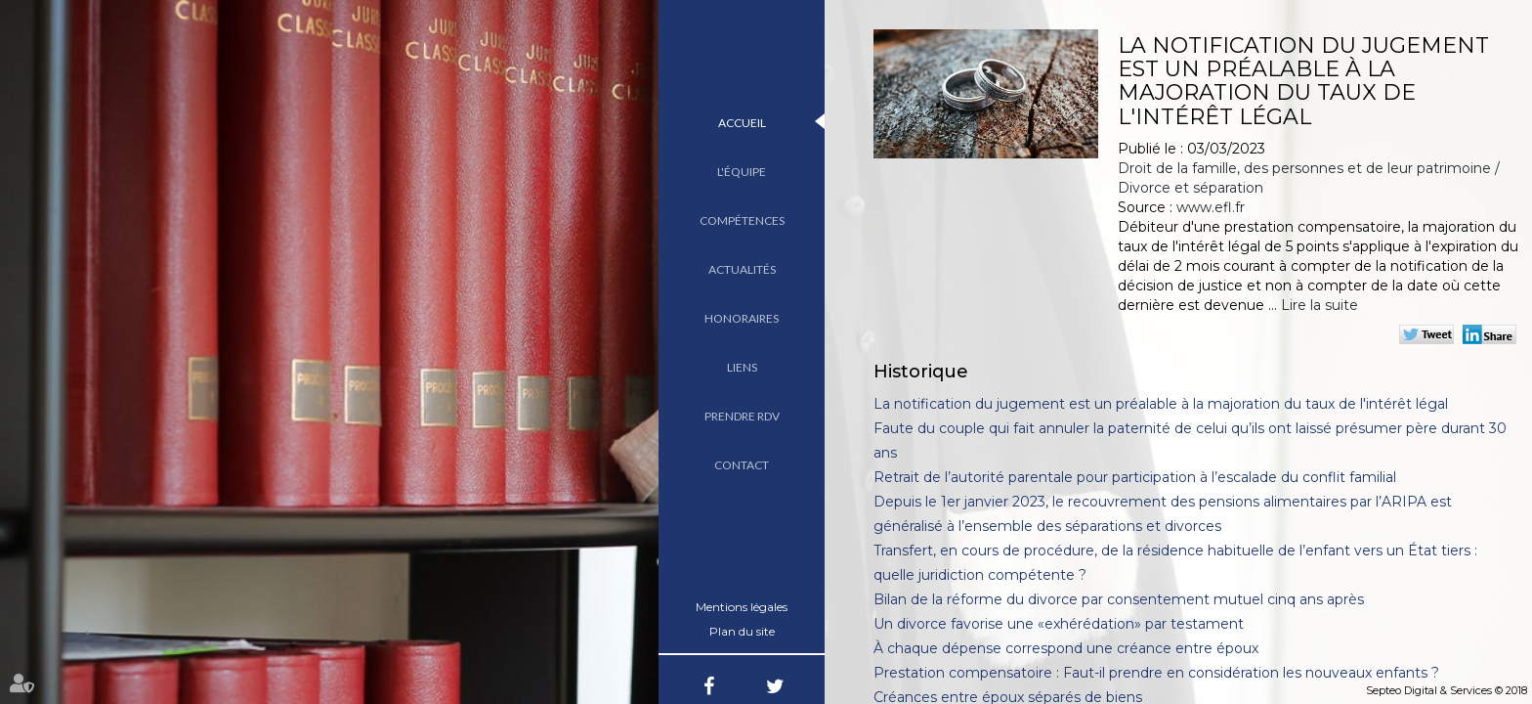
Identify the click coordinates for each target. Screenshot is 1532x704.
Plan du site (742, 631)
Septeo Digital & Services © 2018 (1446, 690)
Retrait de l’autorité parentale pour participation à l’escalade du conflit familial (1134, 477)
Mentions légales (741, 606)
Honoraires (741, 318)
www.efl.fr (1210, 207)
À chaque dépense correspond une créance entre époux (1065, 648)
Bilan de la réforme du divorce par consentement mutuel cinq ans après (1118, 599)
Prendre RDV (742, 416)
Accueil (742, 122)
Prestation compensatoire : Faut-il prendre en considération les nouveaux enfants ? (1156, 673)
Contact (741, 465)
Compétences (742, 220)
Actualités (742, 269)
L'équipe (741, 171)
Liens (742, 367)
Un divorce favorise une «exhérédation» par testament (1058, 624)
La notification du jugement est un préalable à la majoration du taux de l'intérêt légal (1160, 404)
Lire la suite (1319, 305)
